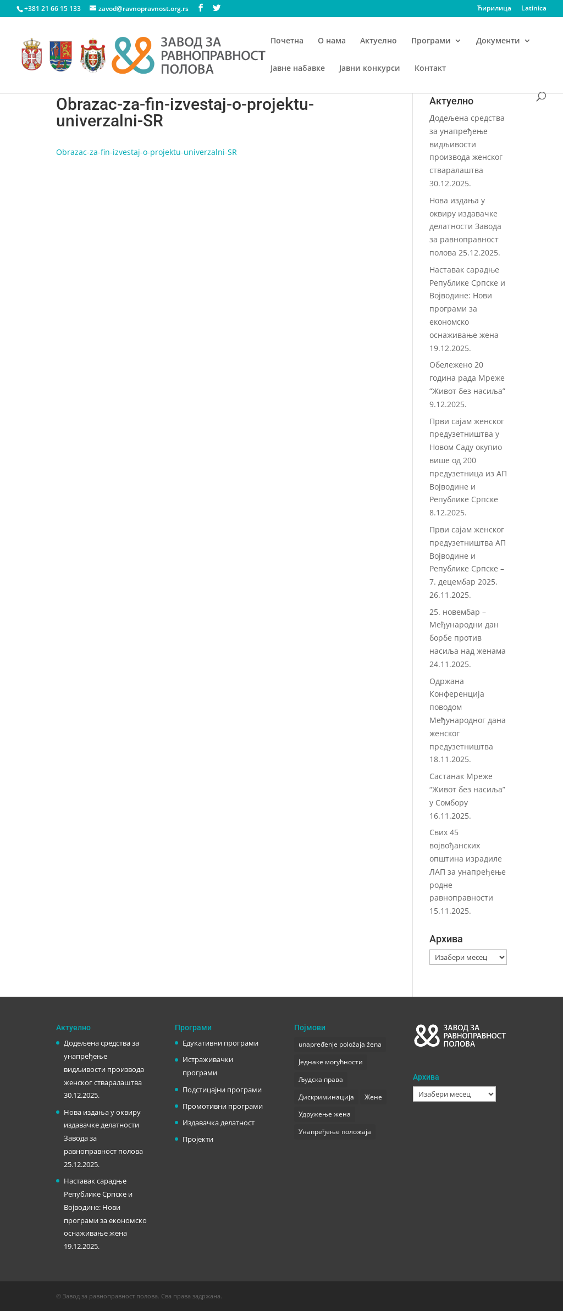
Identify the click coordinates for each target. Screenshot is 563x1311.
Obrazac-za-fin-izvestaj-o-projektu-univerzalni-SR (146, 152)
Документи (498, 41)
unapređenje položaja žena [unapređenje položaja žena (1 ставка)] (340, 1044)
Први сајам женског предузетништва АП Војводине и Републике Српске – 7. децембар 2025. (467, 555)
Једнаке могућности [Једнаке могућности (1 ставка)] (331, 1061)
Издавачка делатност (219, 1122)
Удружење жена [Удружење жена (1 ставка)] (325, 1114)
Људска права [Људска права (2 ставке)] (321, 1079)
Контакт (430, 68)
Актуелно (378, 41)
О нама (332, 41)
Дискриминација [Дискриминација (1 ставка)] (326, 1097)
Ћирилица (494, 9)
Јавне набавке (298, 68)
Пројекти (198, 1139)
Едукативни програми (220, 1043)
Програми (431, 41)
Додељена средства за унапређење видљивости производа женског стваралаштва (467, 144)
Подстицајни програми (222, 1090)
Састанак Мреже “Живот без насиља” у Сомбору (467, 789)
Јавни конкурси (369, 68)
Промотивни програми (223, 1106)
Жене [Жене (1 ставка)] (373, 1097)
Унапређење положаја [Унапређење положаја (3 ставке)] (335, 1131)
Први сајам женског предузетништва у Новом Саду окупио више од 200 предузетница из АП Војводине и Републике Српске (468, 460)
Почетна (287, 41)
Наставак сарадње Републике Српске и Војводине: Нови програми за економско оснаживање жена (105, 1207)
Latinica (534, 9)
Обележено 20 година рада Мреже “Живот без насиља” (467, 377)
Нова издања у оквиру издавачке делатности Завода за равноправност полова (465, 226)
